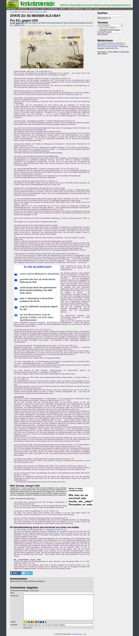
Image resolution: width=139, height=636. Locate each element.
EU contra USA (41, 12)
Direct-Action (11, 9)
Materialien (88, 9)
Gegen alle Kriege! (28, 12)
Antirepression (22, 9)
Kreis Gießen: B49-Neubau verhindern (110, 43)
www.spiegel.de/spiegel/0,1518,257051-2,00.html (69, 250)
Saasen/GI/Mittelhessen (75, 9)
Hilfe (109, 18)
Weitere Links (19, 25)
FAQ (85, 634)
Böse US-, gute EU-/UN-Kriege (67, 23)
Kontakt (74, 634)
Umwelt (42, 9)
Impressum (79, 634)
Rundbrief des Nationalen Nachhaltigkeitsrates (42, 156)
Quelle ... (40, 363)
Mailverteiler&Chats (111, 48)
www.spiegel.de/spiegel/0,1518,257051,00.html (36, 250)
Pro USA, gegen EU (32, 23)
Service (96, 9)
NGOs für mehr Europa (47, 23)
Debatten (62, 9)
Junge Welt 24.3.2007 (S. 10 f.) (56, 529)
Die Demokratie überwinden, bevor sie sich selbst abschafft (111, 46)
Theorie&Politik (52, 9)
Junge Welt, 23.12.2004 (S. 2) (50, 372)
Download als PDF (52, 363)
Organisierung (34, 9)
